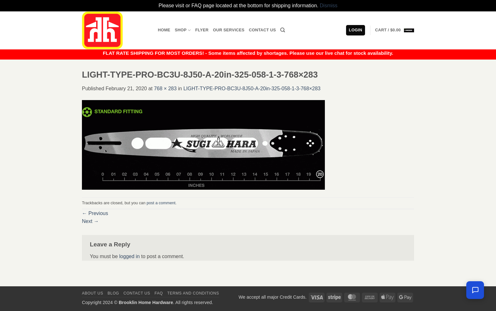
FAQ (159, 293)
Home (164, 30)
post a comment (160, 202)
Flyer (201, 30)
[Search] (282, 30)
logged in (129, 256)
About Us (92, 293)
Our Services (229, 30)
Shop (183, 30)
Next (90, 221)
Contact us (136, 293)
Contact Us (262, 30)
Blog (113, 293)
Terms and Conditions (193, 293)
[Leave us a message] (475, 290)
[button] (394, 30)
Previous (95, 213)
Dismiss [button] (329, 5)
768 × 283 (165, 88)
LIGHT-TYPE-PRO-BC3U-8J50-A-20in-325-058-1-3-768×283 (252, 88)
